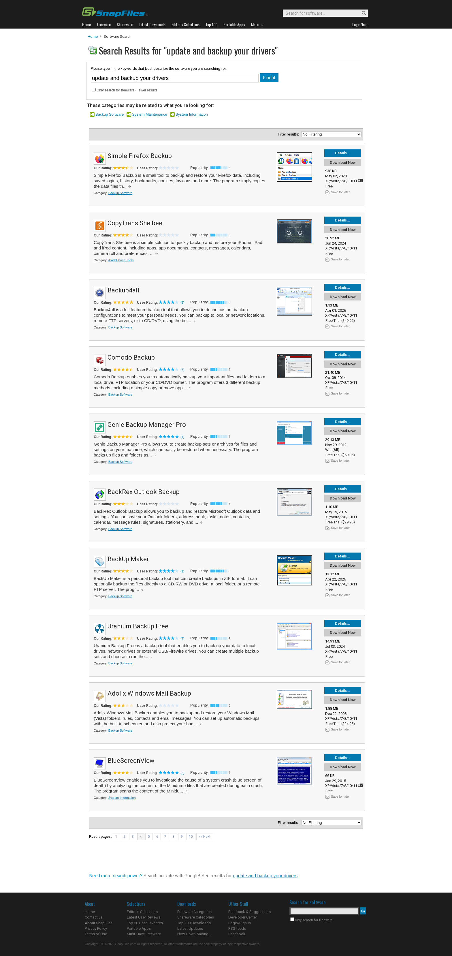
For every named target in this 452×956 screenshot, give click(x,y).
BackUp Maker (128, 559)
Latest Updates (190, 928)
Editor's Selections (142, 912)
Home (93, 36)
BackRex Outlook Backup (144, 491)
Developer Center (242, 917)
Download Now (343, 162)
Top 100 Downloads (194, 923)
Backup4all (123, 290)
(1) (182, 437)
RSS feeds (237, 928)
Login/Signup (239, 923)
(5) (182, 302)
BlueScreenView (131, 760)
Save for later (340, 192)
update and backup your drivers (265, 875)
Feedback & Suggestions (249, 912)
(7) (182, 638)
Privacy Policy (96, 928)
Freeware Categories (194, 912)
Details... (342, 153)
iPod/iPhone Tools (121, 260)
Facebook (236, 934)
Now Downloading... (194, 934)
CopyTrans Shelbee (135, 223)
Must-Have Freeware (144, 934)
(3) (182, 773)
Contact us (94, 917)
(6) (182, 369)
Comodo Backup (131, 357)
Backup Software (109, 114)
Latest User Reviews (144, 917)
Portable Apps (139, 928)
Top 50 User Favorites (145, 923)
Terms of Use (96, 934)
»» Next (204, 837)
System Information (192, 114)
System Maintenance (149, 114)
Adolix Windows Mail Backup (149, 693)
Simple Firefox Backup (140, 155)
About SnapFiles (98, 923)
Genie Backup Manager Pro (147, 424)
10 (191, 837)
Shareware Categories (195, 917)
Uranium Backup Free (138, 626)
